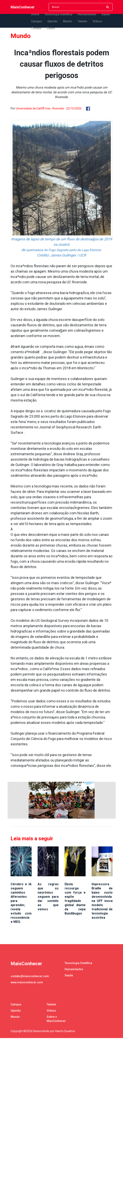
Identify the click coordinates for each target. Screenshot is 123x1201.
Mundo (67, 21)
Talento (82, 21)
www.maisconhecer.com (27, 982)
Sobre (51, 28)
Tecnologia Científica (58, 14)
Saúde (106, 14)
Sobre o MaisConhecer (56, 1019)
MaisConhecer (23, 7)
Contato (36, 28)
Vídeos (97, 21)
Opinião (52, 21)
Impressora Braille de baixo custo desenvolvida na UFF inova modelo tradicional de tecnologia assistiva (102, 900)
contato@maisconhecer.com (30, 976)
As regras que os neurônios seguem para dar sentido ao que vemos (48, 896)
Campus (36, 21)
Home (35, 14)
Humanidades (87, 14)
